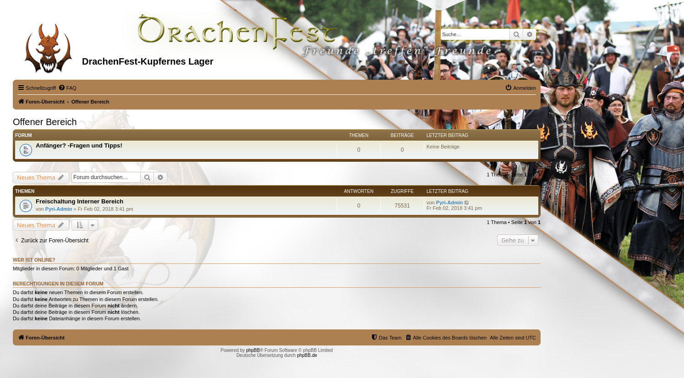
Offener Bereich (45, 122)
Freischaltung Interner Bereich (79, 201)
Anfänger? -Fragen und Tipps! (79, 145)
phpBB (253, 350)
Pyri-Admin (58, 209)
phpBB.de (307, 355)
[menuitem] (67, 87)
